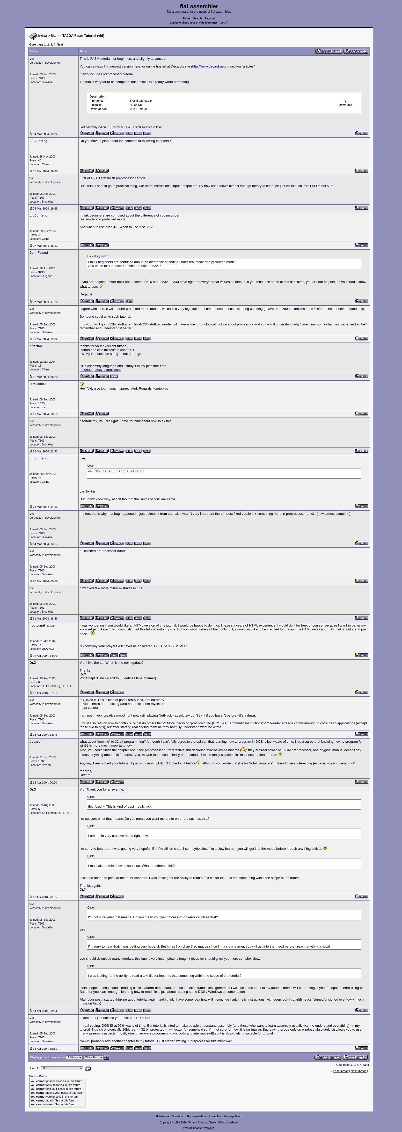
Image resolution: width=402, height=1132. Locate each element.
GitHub (222, 1122)
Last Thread (341, 1071)
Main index (162, 1116)
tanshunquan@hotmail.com (100, 370)
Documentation (196, 1116)
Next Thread (359, 1071)
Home (187, 18)
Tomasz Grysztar (197, 1122)
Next (60, 44)
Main (55, 36)
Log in (224, 22)
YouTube (232, 1122)
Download (178, 1116)
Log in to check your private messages (194, 22)
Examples (215, 1116)
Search (197, 18)
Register (209, 18)
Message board (233, 1116)
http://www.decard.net (208, 66)
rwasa (210, 1128)
